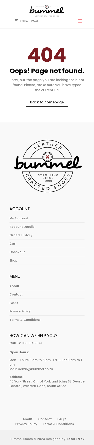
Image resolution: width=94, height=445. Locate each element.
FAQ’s (13, 303)
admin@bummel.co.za (35, 369)
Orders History (20, 235)
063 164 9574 (32, 343)
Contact (16, 294)
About (14, 286)
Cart (13, 243)
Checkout (17, 252)
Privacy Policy (20, 311)
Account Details (21, 227)
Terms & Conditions (25, 320)
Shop (13, 260)
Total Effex (75, 439)
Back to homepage (47, 102)
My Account (18, 218)
